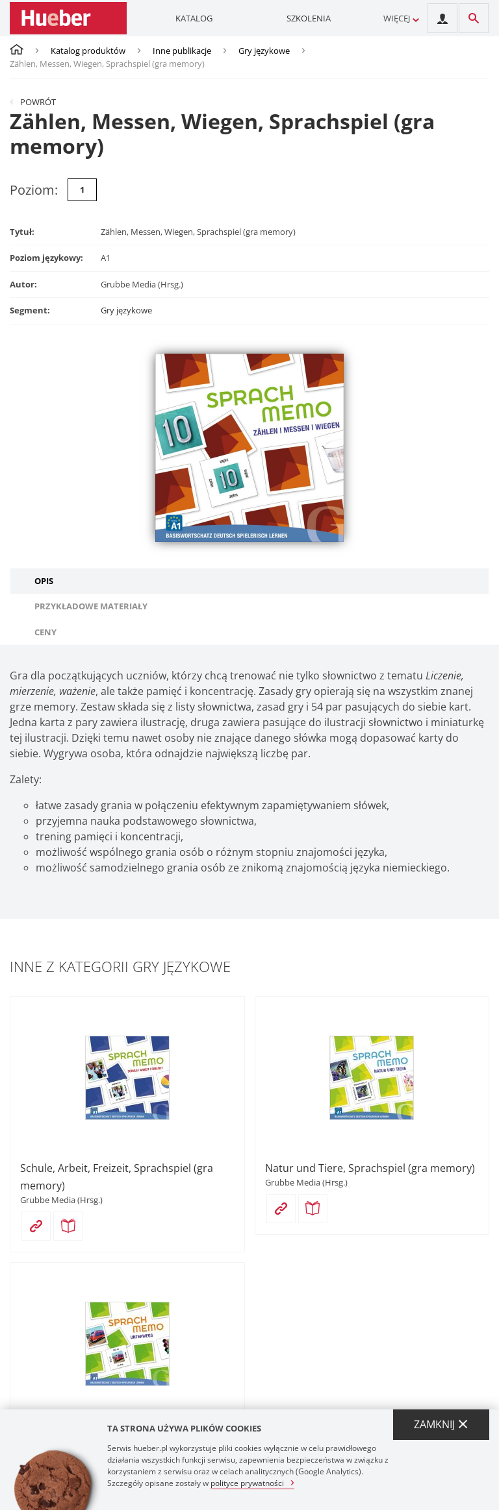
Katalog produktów (88, 50)
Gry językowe (264, 50)
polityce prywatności (247, 1482)
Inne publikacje (182, 50)
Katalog (193, 18)
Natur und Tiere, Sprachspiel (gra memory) (370, 1168)
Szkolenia (309, 18)
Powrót (38, 102)
